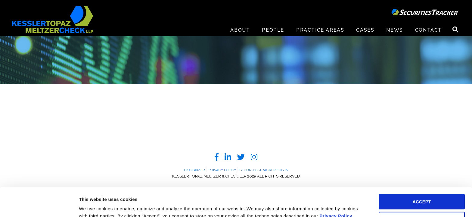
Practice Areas (320, 30)
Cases (365, 30)
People (273, 30)
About (240, 30)
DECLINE (422, 192)
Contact (428, 30)
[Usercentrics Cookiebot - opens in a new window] (39, 205)
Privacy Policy (335, 188)
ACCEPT (421, 174)
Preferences (92, 205)
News (394, 30)
